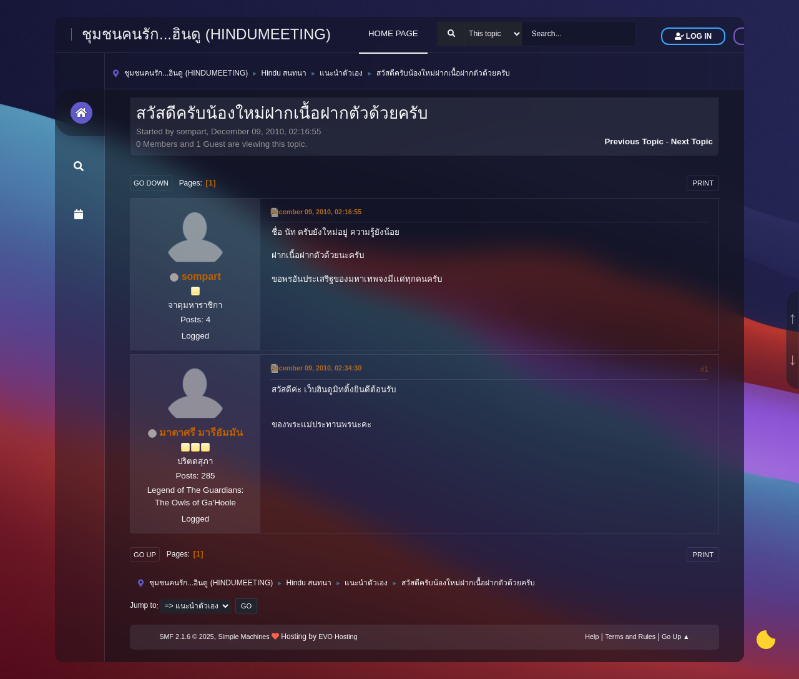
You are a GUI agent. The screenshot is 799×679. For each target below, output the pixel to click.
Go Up (145, 554)
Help (592, 636)
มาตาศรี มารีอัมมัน (201, 432)
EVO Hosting (337, 636)
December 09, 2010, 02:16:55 (315, 212)
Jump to (143, 606)
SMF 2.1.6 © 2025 (186, 636)
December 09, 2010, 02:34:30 (315, 368)
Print (702, 183)
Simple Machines (244, 636)
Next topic (692, 141)
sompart (201, 276)
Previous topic (634, 141)
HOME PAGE (393, 33)
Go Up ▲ (676, 636)
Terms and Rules (630, 636)
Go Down (151, 183)
